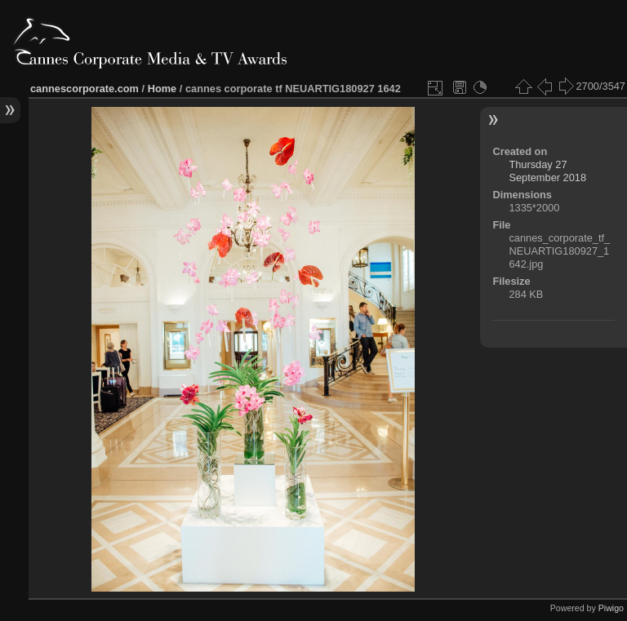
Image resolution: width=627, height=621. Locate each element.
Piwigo (611, 608)
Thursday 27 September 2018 (547, 171)
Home (162, 88)
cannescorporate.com (84, 88)
